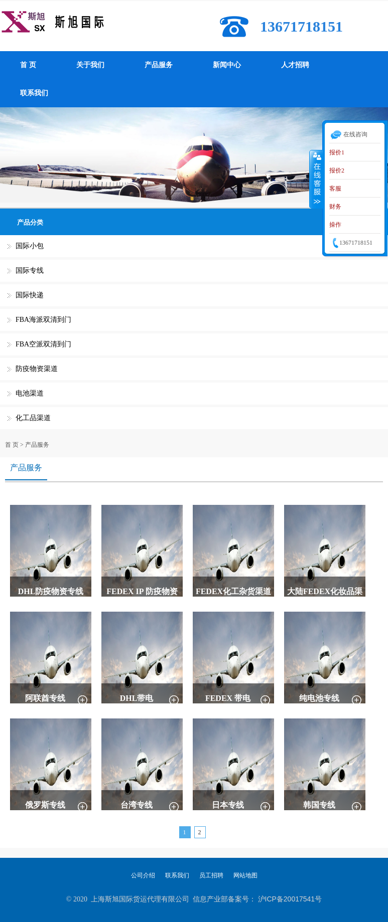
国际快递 (30, 295)
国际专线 (30, 270)
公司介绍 (143, 875)
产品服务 (159, 65)
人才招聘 (295, 65)
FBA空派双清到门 (43, 344)
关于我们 (90, 65)
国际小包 (30, 246)
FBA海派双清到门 (43, 319)
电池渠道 (30, 393)
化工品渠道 (33, 418)
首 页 (28, 65)
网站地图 (245, 875)
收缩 (316, 179)
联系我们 (34, 93)
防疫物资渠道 (37, 369)
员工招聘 (211, 875)
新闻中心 (227, 65)
